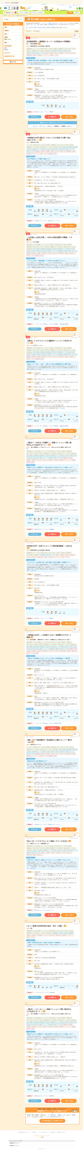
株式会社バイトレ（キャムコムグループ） (44, 910)
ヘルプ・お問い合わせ (43, 1132)
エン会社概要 (52, 1132)
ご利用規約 (34, 1132)
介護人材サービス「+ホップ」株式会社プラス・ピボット (47, 220)
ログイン (77, 12)
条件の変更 (14, 61)
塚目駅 (43, 27)
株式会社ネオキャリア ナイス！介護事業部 (44, 529)
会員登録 (70, 12)
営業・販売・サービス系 (57, 23)
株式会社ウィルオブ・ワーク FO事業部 (43, 111)
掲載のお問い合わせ (61, 1132)
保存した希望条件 (25, 12)
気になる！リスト (11, 12)
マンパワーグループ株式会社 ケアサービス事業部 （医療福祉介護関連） (51, 324)
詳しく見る (69, 117)
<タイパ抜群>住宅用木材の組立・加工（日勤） (44, 926)
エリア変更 (28, 8)
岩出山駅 (39, 27)
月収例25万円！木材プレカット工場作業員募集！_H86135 (49, 546)
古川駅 (30, 27)
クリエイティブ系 (67, 23)
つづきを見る (67, 92)
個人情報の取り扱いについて (23, 1132)
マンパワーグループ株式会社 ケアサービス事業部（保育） (48, 723)
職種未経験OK (52, 24)
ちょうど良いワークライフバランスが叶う (11, 5)
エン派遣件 (7, 2)
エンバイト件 (14, 2)
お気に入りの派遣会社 (38, 12)
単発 (41, 24)
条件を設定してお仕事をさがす (53, 1120)
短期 (38, 24)
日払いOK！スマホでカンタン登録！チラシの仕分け (47, 841)
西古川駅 (34, 27)
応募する (53, 117)
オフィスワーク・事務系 (46, 23)
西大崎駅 (47, 27)
